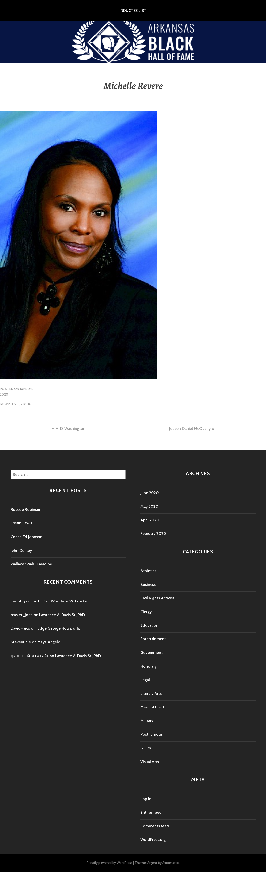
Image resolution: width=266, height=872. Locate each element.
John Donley (21, 550)
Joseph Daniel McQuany (190, 428)
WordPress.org (153, 839)
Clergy (146, 611)
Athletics (148, 570)
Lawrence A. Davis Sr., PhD (62, 615)
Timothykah (21, 601)
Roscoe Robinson (26, 509)
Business (148, 584)
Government (151, 652)
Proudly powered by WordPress (109, 862)
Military (146, 721)
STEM (145, 748)
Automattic (170, 862)
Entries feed (151, 812)
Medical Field (152, 707)
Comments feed (154, 826)
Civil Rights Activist (157, 598)
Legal (145, 679)
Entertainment (153, 638)
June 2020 (149, 492)
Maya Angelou (50, 642)
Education (149, 625)
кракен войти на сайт (30, 655)
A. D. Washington (70, 428)
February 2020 (153, 533)
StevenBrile (21, 642)
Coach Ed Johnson (26, 536)
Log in (145, 798)
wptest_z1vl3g (18, 404)
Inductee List (133, 10)
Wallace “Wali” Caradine (31, 564)
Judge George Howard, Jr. (58, 628)
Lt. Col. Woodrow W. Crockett (64, 601)
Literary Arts (151, 693)
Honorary (148, 666)
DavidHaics (20, 628)
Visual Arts (149, 761)
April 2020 (149, 520)
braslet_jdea (22, 615)
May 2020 (149, 506)
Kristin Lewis (21, 523)
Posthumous (151, 734)
